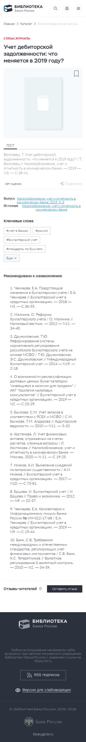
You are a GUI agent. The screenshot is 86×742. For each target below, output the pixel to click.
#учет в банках (17, 231)
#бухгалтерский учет (21, 240)
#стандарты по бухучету (24, 249)
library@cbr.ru (43, 734)
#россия (42, 231)
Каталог (26, 24)
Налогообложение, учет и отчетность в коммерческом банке (51, 207)
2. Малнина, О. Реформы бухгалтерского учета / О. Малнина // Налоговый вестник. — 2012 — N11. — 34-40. (42, 321)
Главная (9, 24)
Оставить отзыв (64, 589)
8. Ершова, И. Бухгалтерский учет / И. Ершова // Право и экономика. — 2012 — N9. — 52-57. (42, 496)
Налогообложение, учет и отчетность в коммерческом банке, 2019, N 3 (46, 200)
